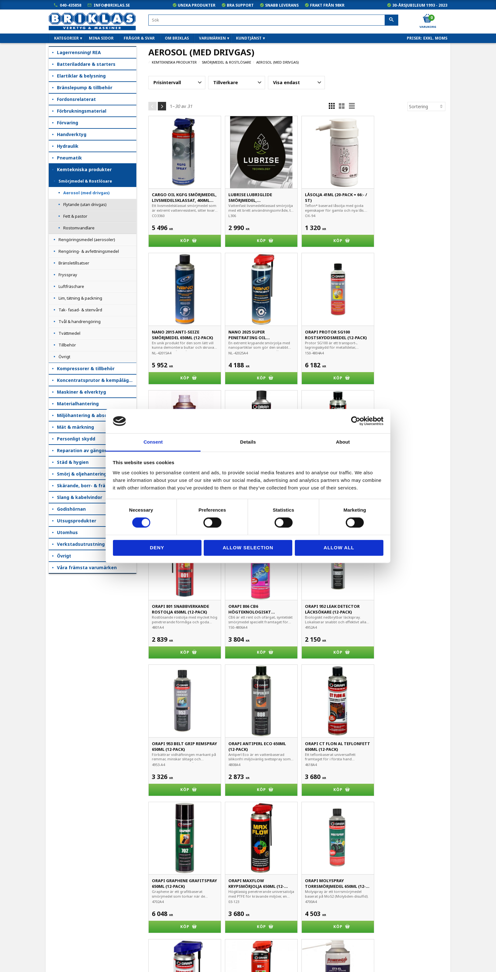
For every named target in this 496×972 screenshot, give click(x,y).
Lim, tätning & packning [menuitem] (80, 298)
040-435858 (70, 5)
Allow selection (248, 547)
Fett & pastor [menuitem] (75, 216)
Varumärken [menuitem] (212, 38)
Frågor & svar (63, 941)
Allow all (339, 547)
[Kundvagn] (427, 19)
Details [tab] (248, 442)
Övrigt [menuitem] (64, 356)
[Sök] (391, 20)
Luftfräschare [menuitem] (71, 286)
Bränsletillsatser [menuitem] (74, 263)
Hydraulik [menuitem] (67, 146)
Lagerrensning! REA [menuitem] (79, 52)
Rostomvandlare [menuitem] (79, 228)
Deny (157, 547)
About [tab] (343, 442)
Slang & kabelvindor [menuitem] (79, 497)
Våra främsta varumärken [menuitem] (87, 567)
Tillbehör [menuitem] (67, 345)
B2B (53, 924)
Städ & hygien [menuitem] (73, 462)
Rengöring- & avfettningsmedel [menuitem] (89, 251)
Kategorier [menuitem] (66, 38)
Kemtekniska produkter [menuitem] (84, 169)
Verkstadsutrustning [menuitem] (81, 544)
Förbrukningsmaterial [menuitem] (81, 111)
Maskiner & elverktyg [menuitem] (81, 392)
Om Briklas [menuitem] (177, 38)
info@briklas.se (112, 5)
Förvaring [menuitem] (67, 123)
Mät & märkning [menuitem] (75, 427)
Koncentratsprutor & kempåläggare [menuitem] (96, 380)
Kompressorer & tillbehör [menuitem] (86, 368)
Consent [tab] (153, 442)
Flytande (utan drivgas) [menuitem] (85, 204)
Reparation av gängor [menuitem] (81, 450)
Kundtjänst (60, 915)
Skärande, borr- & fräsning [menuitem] (87, 486)
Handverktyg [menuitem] (71, 134)
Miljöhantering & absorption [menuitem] (89, 415)
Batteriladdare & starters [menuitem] (86, 64)
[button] (176, 82)
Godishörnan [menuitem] (71, 509)
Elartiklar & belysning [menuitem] (81, 76)
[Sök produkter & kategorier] (273, 20)
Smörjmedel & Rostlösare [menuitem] (85, 181)
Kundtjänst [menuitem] (249, 38)
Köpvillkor (59, 906)
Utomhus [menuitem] (67, 532)
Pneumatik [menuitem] (69, 158)
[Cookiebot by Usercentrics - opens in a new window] (355, 421)
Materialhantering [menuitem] (78, 404)
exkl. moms (435, 38)
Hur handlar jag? (66, 933)
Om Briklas (60, 950)
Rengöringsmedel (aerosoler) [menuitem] (87, 239)
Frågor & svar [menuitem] (139, 38)
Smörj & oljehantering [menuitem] (82, 474)
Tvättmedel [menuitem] (69, 333)
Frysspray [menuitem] (68, 274)
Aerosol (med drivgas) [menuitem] (86, 193)
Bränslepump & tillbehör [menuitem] (84, 87)
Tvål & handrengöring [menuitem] (80, 321)
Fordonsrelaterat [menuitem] (76, 99)
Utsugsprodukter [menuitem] (76, 521)
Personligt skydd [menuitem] (76, 439)
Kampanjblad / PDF (69, 959)
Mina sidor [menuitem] (101, 38)
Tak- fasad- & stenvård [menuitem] (80, 310)
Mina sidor (60, 897)
